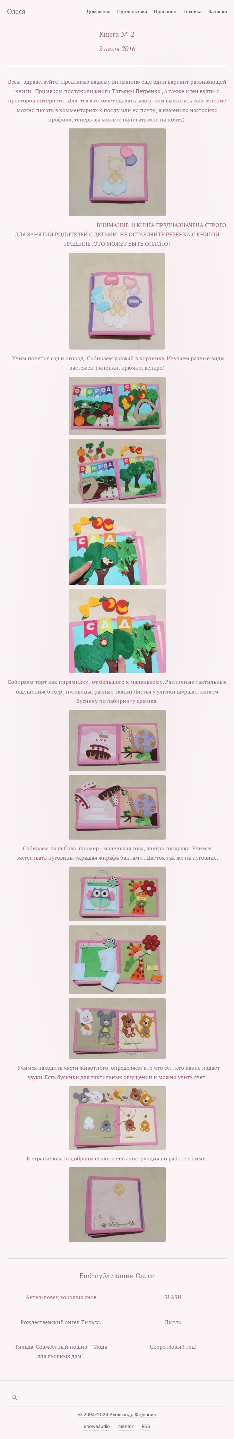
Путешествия (132, 11)
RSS (146, 1426)
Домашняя (98, 11)
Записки (217, 11)
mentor (125, 1426)
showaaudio (97, 1426)
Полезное (165, 11)
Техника (192, 11)
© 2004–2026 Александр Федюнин (117, 1414)
